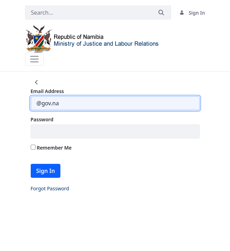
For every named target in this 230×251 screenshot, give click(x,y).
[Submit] (161, 13)
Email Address (47, 91)
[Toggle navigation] (34, 59)
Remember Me (51, 147)
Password (42, 119)
